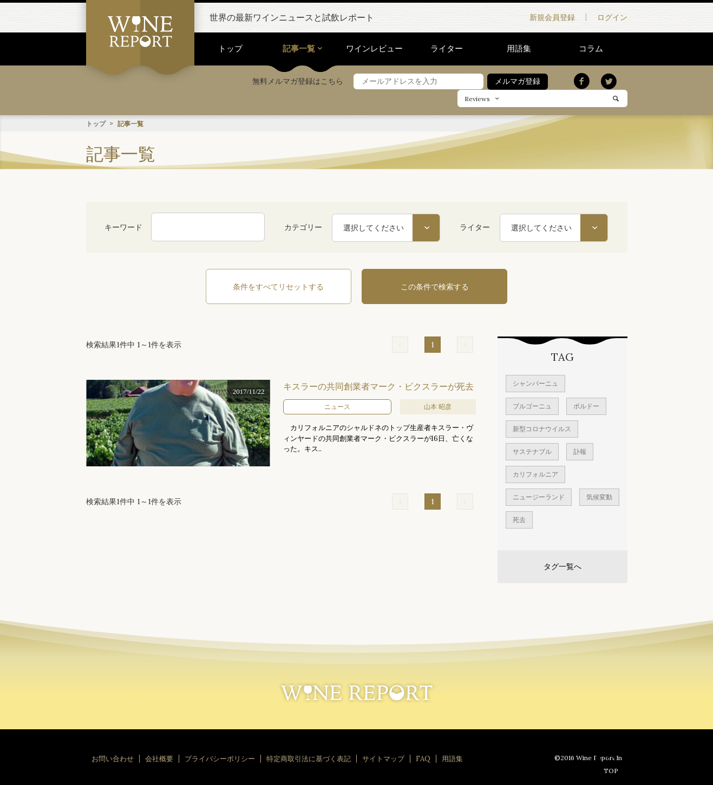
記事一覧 (299, 48)
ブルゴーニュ (532, 405)
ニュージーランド (539, 496)
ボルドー (586, 405)
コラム (591, 48)
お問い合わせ (112, 758)
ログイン (612, 17)
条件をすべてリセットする (286, 286)
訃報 (579, 451)
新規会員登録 (552, 17)
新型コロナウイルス (542, 428)
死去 (519, 519)
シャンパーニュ (535, 383)
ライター (446, 48)
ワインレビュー (374, 48)
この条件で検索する (427, 286)
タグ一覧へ (562, 566)
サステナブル (532, 451)
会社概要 (159, 758)
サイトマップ (383, 758)
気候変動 (599, 496)
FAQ (423, 758)
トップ (230, 48)
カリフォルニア (535, 474)
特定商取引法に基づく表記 (308, 758)
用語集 (519, 48)
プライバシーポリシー (220, 758)
